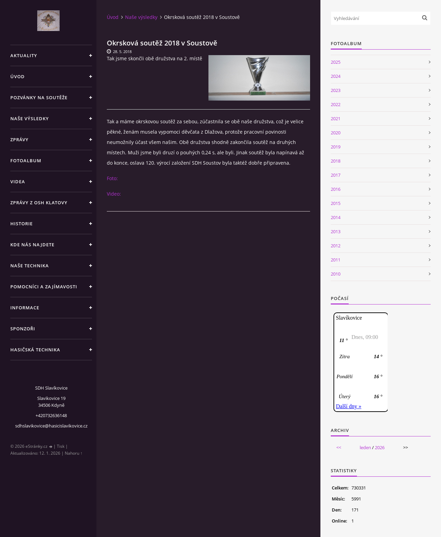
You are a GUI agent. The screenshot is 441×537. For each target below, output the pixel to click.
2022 (335, 104)
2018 (335, 161)
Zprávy (19, 139)
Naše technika (29, 265)
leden (365, 447)
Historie (21, 223)
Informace (24, 307)
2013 (335, 231)
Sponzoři (22, 329)
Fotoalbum (25, 160)
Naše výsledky (29, 118)
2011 (335, 260)
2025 (335, 62)
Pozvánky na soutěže (39, 97)
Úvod (17, 76)
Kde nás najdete (32, 244)
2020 (335, 133)
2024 (335, 76)
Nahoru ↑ (73, 453)
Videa (17, 181)
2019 (335, 147)
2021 (335, 118)
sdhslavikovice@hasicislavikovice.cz (51, 426)
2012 (335, 245)
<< (338, 447)
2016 (335, 189)
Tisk (60, 446)
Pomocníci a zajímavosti (43, 286)
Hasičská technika (35, 350)
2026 (379, 447)
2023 (335, 90)
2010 (335, 274)
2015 (335, 203)
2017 (335, 175)
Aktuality (23, 55)
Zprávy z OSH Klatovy (39, 202)
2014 (335, 217)
